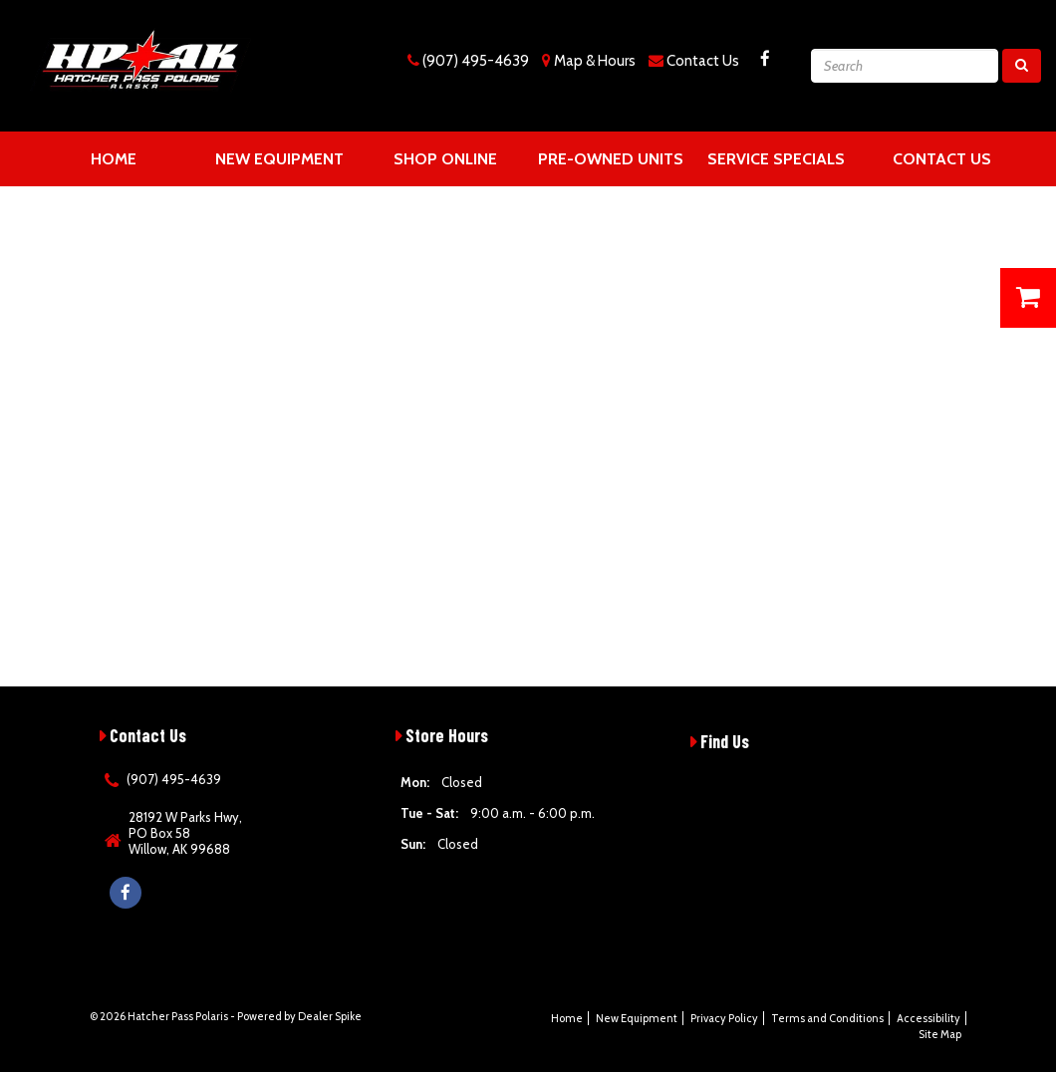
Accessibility (928, 1018)
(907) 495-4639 (475, 61)
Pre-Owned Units (610, 158)
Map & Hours (595, 61)
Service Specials (776, 158)
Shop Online (445, 158)
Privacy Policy (724, 1018)
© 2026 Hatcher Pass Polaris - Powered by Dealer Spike (226, 1016)
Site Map (940, 1034)
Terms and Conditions (827, 1018)
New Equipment (279, 158)
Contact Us (702, 61)
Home (113, 158)
